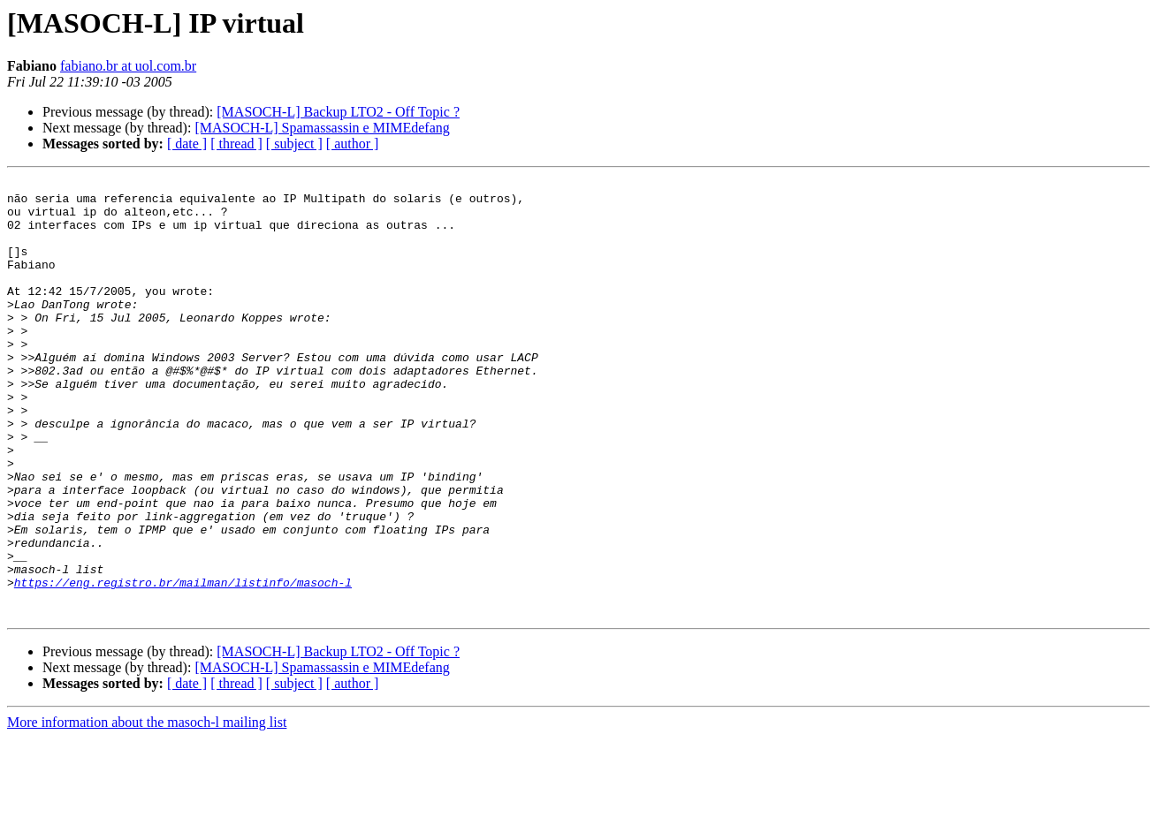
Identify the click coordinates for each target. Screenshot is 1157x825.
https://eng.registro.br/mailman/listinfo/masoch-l (183, 664)
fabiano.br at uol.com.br (128, 65)
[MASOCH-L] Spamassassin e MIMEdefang (321, 127)
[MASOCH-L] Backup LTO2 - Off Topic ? (338, 111)
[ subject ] (294, 143)
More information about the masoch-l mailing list (146, 809)
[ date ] (187, 143)
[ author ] (352, 143)
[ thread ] (236, 143)
